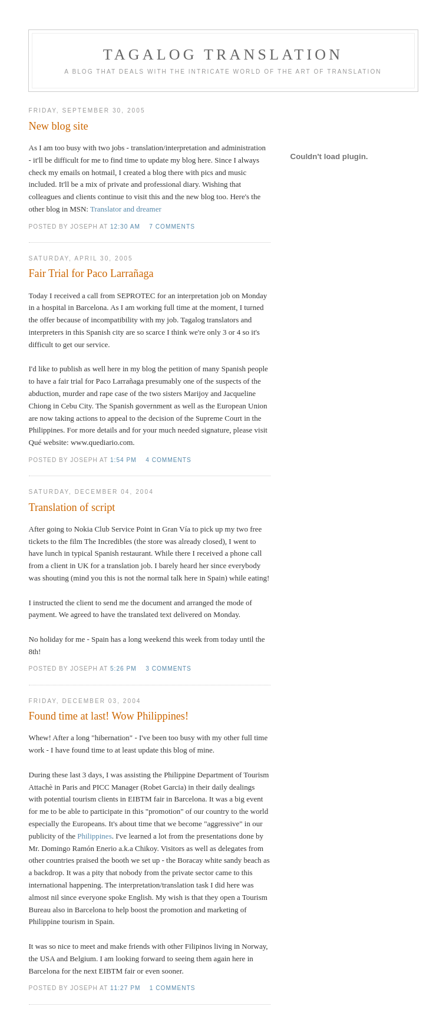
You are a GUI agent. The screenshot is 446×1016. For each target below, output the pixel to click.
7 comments (172, 226)
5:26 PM (123, 668)
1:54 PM (123, 460)
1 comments (173, 988)
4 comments (168, 460)
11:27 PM (125, 988)
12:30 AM (125, 226)
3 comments (168, 668)
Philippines (94, 836)
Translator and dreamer (125, 208)
